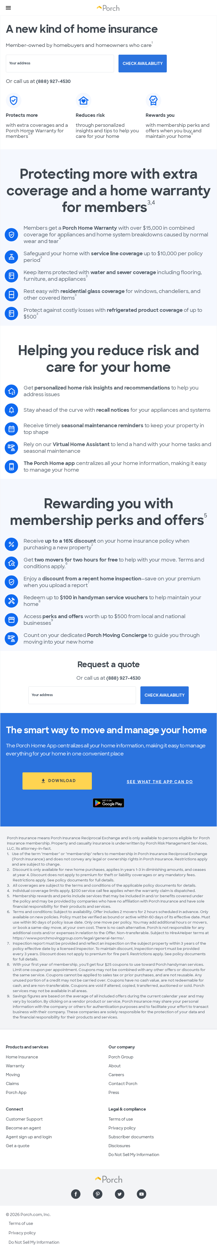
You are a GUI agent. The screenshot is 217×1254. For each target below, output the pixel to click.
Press (113, 1092)
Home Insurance (22, 1057)
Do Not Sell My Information (133, 1154)
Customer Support (24, 1119)
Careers (116, 1074)
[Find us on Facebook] (75, 1194)
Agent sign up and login (29, 1136)
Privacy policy (122, 1128)
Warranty (15, 1065)
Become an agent (23, 1128)
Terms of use (120, 1119)
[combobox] (60, 63)
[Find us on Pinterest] (97, 1194)
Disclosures (119, 1145)
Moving (13, 1074)
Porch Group (120, 1057)
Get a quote (17, 1145)
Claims (12, 1083)
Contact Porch (122, 1083)
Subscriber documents (131, 1136)
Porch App (16, 1092)
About (114, 1065)
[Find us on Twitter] (119, 1194)
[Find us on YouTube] (141, 1194)
